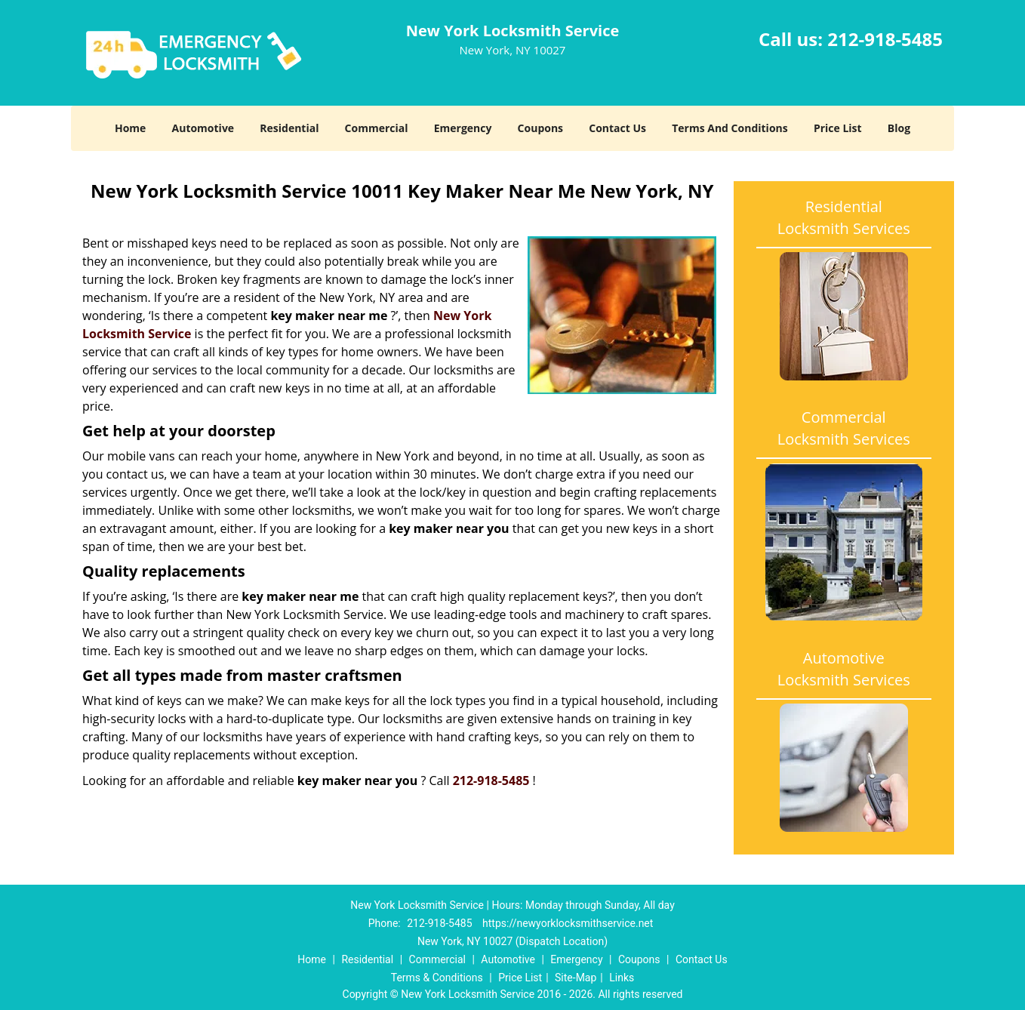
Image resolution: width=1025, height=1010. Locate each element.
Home (130, 128)
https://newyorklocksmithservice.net (567, 923)
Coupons (540, 128)
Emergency (463, 128)
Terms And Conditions (730, 128)
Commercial (376, 128)
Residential (289, 128)
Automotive (203, 128)
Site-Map (575, 978)
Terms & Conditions (437, 978)
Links (621, 978)
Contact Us (617, 128)
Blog (899, 128)
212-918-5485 (885, 38)
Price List (838, 128)
